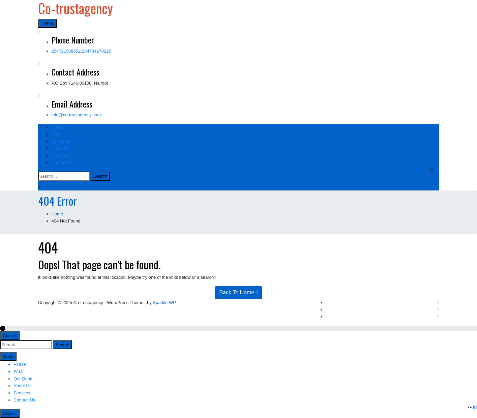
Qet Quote (62, 141)
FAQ (56, 134)
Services (60, 155)
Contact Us (62, 162)
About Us (60, 148)
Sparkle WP (164, 302)
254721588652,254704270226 (81, 51)
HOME (58, 127)
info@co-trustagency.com (76, 114)
